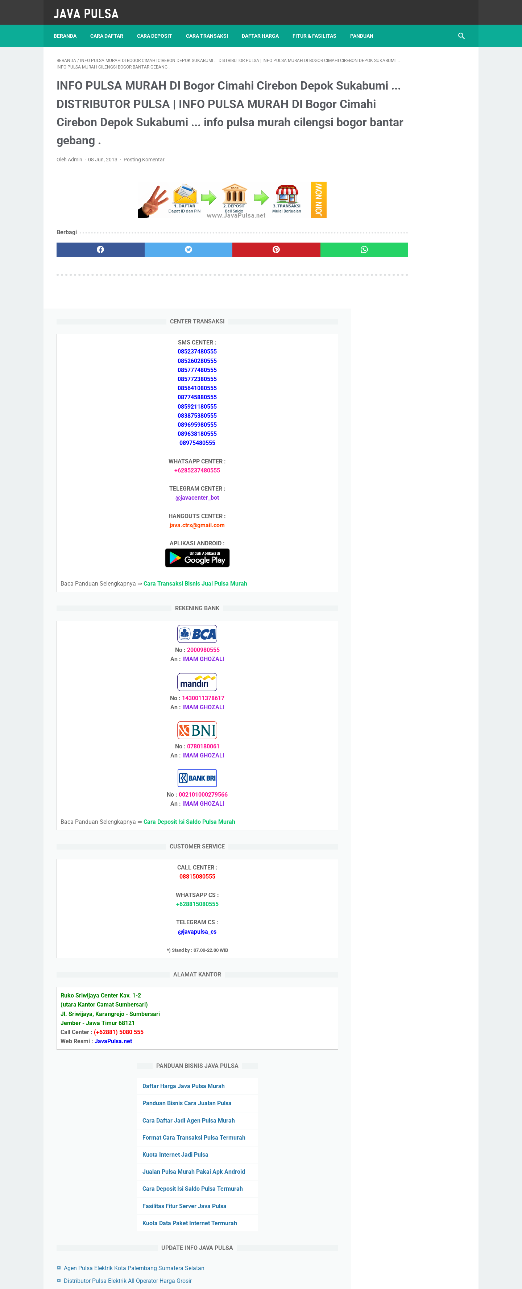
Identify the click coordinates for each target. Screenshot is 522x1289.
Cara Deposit (157, 29)
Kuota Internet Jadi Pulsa (395, 916)
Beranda (68, 29)
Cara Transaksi (210, 29)
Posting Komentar (144, 174)
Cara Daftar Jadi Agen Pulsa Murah (408, 872)
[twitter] (159, 264)
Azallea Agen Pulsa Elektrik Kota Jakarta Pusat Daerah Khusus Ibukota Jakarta (412, 1197)
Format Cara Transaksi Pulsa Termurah (414, 1232)
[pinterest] (228, 264)
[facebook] (91, 264)
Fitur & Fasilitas (317, 29)
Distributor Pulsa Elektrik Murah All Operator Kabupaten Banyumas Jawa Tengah (412, 1166)
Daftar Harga (263, 29)
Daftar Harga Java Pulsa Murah (403, 838)
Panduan (364, 29)
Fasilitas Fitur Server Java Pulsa (404, 985)
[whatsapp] (296, 264)
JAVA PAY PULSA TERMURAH (238, 1278)
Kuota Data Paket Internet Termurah (409, 1003)
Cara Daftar (109, 29)
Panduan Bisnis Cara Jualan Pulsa (406, 855)
